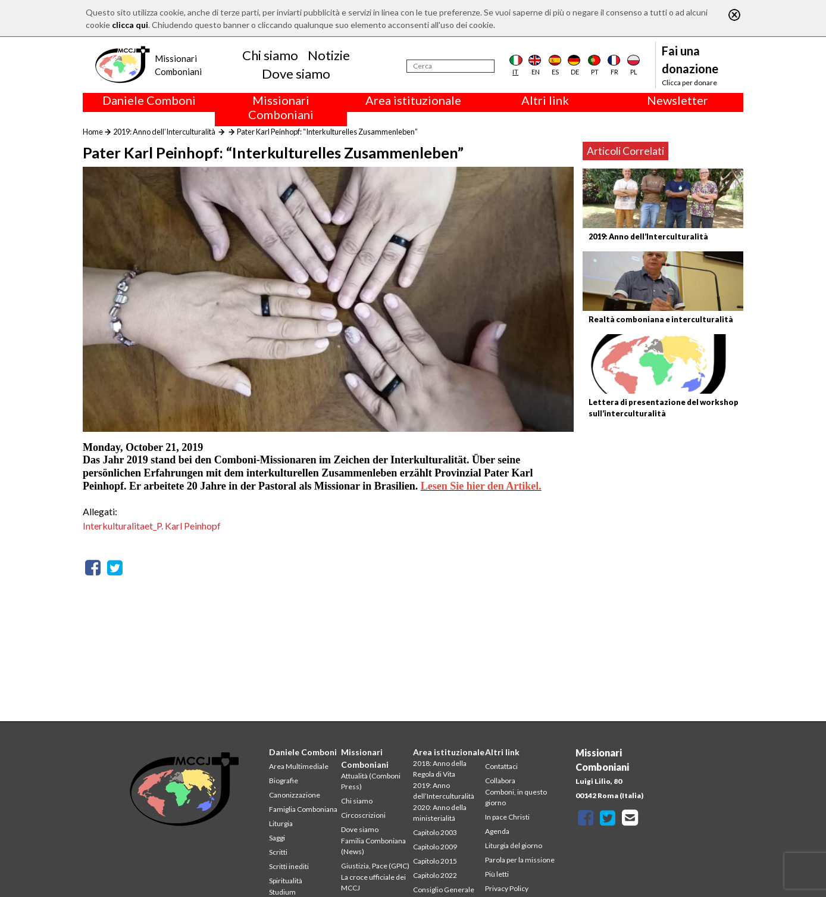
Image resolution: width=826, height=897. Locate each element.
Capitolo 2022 (435, 875)
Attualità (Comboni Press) (371, 781)
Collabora (500, 780)
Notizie (329, 55)
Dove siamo (296, 74)
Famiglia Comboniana (303, 809)
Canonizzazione (294, 794)
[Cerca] (450, 66)
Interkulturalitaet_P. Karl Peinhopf (152, 525)
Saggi (277, 837)
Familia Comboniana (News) (373, 846)
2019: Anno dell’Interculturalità (164, 131)
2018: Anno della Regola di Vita (440, 768)
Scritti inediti (289, 866)
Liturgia (281, 823)
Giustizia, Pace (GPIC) (375, 865)
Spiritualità (285, 880)
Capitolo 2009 (435, 846)
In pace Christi (507, 816)
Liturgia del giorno (513, 845)
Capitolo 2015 (435, 860)
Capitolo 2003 (435, 832)
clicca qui (130, 25)
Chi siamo (270, 55)
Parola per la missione (520, 859)
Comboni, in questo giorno (516, 797)
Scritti (278, 852)
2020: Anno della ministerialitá (440, 813)
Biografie (283, 780)
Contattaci (501, 766)
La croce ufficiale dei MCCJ (373, 882)
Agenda (497, 831)
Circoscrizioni (363, 815)
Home (93, 131)
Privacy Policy (506, 888)
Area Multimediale (298, 766)
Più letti (497, 874)
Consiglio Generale (443, 889)
